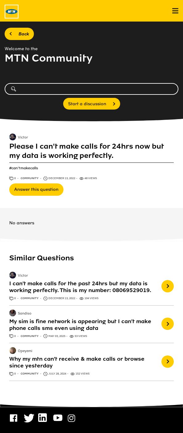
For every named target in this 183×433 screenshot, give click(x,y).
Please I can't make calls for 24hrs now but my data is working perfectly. (86, 151)
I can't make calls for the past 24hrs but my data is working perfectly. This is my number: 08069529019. (80, 287)
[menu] (175, 11)
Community (30, 178)
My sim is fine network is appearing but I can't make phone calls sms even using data (80, 325)
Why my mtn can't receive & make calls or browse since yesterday (76, 362)
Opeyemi (25, 351)
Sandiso (24, 313)
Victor (23, 138)
